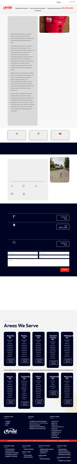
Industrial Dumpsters (54, 8)
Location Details (11, 360)
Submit (64, 270)
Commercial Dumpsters (38, 8)
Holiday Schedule (58, 2)
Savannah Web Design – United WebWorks (56, 440)
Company (38, 10)
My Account (73, 1)
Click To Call (64, 217)
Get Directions (63, 226)
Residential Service (21, 8)
